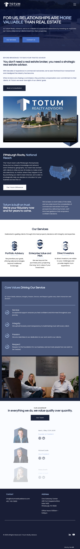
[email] (39, 438)
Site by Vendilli (69, 547)
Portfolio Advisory (14, 253)
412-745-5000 (11, 501)
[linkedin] (43, 438)
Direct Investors (65, 253)
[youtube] (73, 535)
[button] (74, 4)
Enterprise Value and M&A (40, 254)
